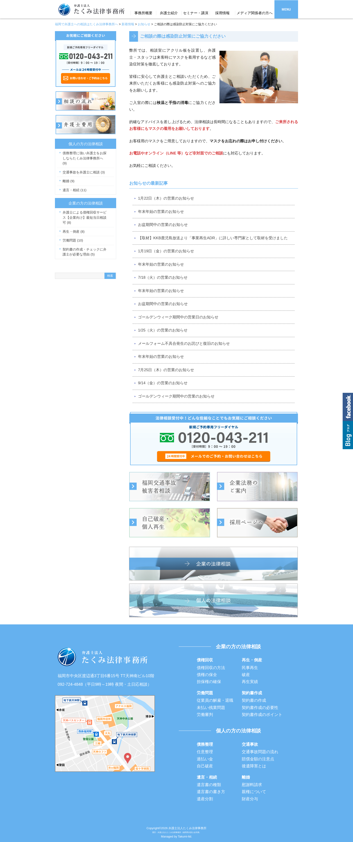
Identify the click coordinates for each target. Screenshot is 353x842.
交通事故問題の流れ (260, 752)
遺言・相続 (74, 190)
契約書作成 (252, 693)
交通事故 (250, 744)
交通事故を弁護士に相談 (84, 172)
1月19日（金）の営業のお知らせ (166, 251)
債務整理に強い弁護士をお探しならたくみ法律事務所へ (84, 158)
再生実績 (250, 681)
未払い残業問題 (211, 707)
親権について (254, 791)
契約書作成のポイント (262, 714)
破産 (246, 674)
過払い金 (205, 759)
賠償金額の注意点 (258, 759)
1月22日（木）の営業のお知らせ (166, 198)
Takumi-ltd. (185, 836)
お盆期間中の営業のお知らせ (163, 225)
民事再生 (250, 667)
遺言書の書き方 (211, 791)
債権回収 (205, 660)
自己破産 (205, 766)
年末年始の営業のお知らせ (161, 211)
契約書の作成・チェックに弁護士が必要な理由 (84, 251)
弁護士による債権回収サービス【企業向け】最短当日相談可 (84, 217)
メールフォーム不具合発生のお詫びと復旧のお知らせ (184, 343)
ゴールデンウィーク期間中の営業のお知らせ (176, 396)
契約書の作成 (254, 700)
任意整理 (205, 752)
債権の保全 (207, 674)
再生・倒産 (74, 231)
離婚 (69, 181)
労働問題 (73, 240)
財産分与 (250, 799)
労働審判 (205, 714)
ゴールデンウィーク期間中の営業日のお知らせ (178, 317)
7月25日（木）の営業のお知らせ (166, 370)
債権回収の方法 (211, 667)
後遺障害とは (254, 766)
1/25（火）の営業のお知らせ (163, 330)
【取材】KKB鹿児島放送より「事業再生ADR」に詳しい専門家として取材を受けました (213, 238)
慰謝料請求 (252, 784)
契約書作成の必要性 (260, 707)
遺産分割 (205, 799)
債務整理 (205, 744)
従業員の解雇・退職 (215, 700)
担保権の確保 (209, 681)
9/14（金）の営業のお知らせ (163, 383)
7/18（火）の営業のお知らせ (163, 277)
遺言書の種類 (209, 784)
